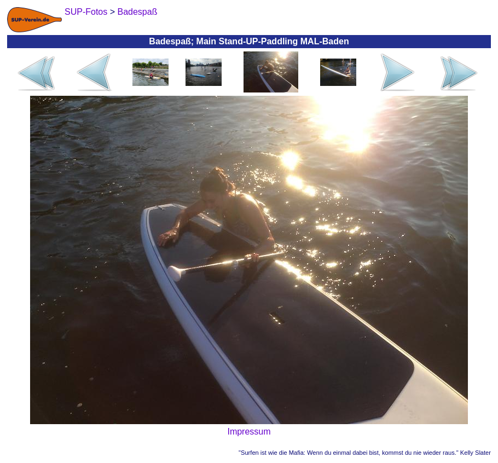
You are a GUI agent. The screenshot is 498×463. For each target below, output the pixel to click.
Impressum (248, 431)
